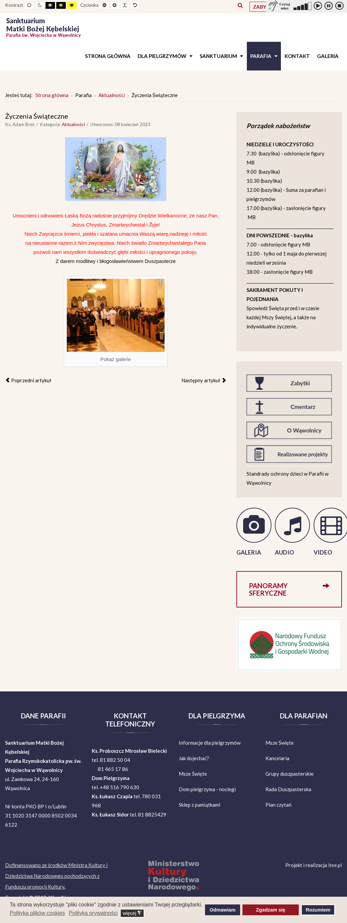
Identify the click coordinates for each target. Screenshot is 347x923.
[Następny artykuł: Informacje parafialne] (203, 380)
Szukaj (240, 5)
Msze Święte (193, 774)
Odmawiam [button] (223, 910)
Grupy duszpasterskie (289, 774)
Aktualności (73, 124)
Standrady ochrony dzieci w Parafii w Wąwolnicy (287, 478)
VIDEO (323, 552)
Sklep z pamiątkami (199, 805)
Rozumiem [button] (318, 910)
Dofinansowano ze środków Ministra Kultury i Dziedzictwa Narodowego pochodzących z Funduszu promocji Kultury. (56, 876)
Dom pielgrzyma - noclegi (207, 789)
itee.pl (335, 865)
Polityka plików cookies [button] (37, 913)
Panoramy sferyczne (289, 585)
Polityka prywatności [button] (93, 913)
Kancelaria (277, 758)
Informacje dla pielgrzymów (209, 743)
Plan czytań (278, 805)
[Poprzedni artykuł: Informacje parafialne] (28, 380)
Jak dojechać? (194, 758)
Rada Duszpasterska (288, 789)
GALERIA (248, 552)
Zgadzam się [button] (270, 910)
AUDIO (284, 552)
